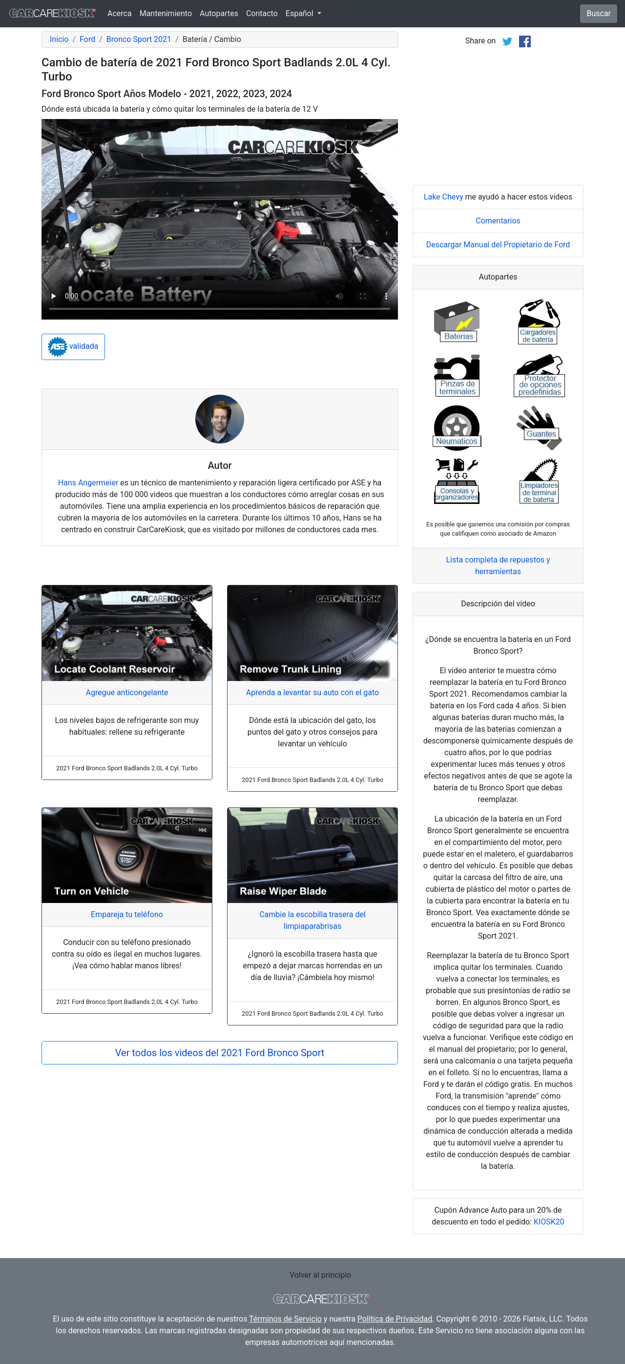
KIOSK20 (549, 1221)
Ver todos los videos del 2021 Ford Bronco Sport (219, 1053)
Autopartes (219, 13)
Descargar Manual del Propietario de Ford (498, 244)
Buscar (598, 13)
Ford (87, 39)
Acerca (119, 13)
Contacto (262, 13)
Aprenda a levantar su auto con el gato (312, 692)
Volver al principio (320, 1275)
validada (73, 347)
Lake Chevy (443, 196)
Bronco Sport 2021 (138, 39)
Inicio (59, 39)
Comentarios (498, 220)
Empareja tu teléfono (127, 914)
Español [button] (300, 13)
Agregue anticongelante (126, 692)
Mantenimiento (166, 13)
